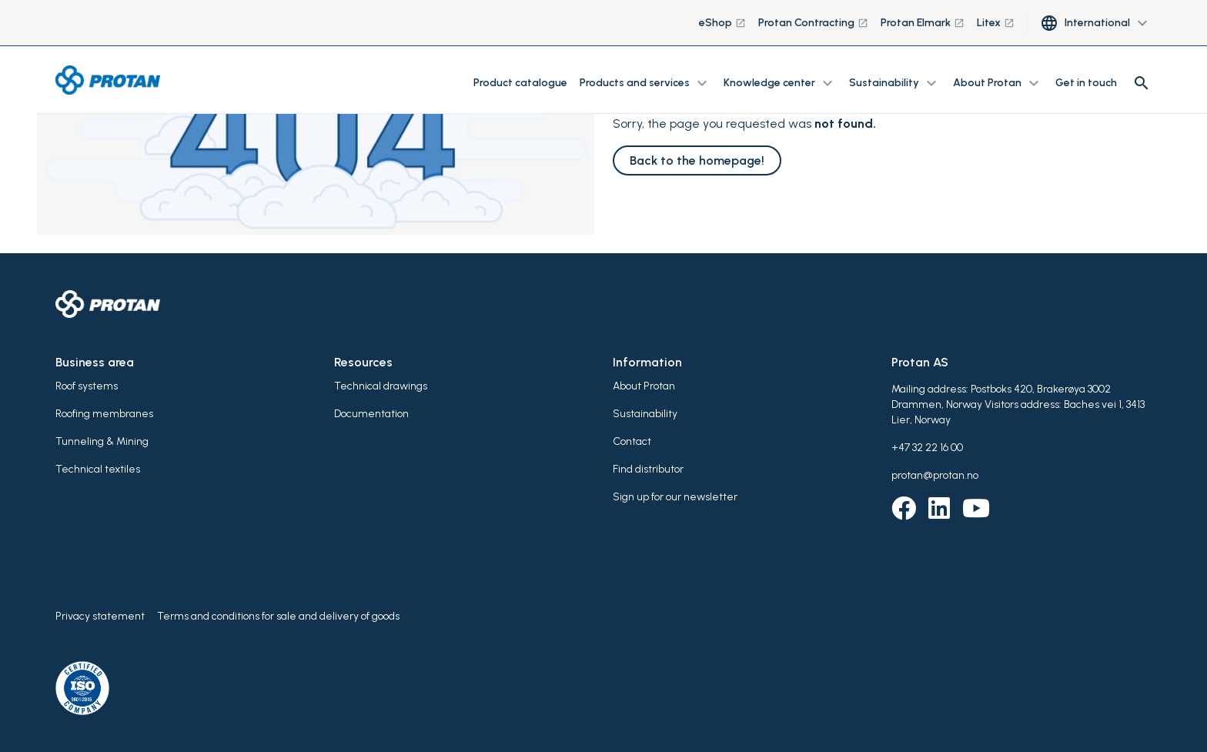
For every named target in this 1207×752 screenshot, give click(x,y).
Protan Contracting (813, 22)
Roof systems (86, 386)
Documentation (371, 413)
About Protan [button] (998, 83)
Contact (632, 441)
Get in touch (1086, 82)
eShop (722, 22)
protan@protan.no (934, 475)
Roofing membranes (104, 413)
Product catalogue (520, 82)
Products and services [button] (645, 83)
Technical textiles (97, 469)
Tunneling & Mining (102, 441)
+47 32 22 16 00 (927, 447)
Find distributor (648, 469)
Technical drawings (380, 386)
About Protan (644, 386)
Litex (996, 22)
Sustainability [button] (895, 83)
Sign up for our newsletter (675, 496)
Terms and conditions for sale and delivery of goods (278, 616)
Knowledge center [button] (780, 83)
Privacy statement (100, 616)
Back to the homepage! (697, 160)
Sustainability (645, 413)
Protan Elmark (923, 22)
